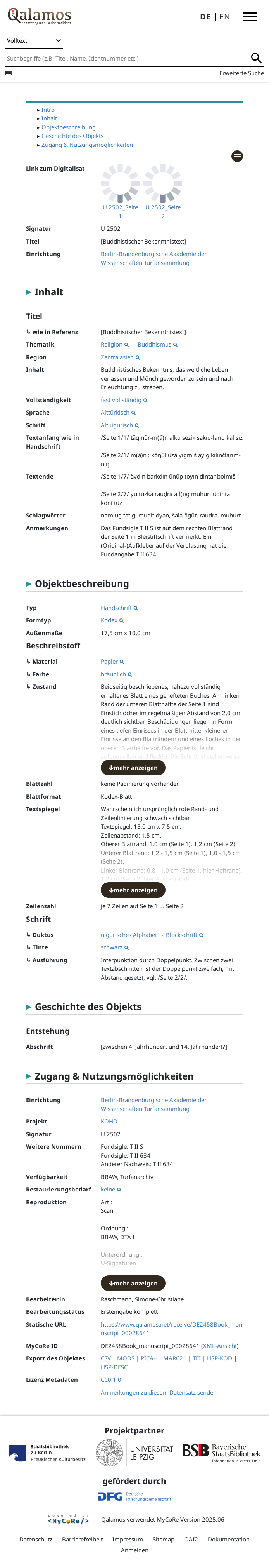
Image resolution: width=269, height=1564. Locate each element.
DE (205, 16)
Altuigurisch (120, 425)
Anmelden (134, 1550)
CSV (106, 1358)
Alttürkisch (118, 412)
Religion (115, 344)
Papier (112, 661)
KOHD (109, 1121)
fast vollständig (124, 400)
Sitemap (163, 1539)
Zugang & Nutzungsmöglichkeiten (87, 144)
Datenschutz (35, 1539)
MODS (125, 1358)
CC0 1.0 (111, 1379)
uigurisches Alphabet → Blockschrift (152, 935)
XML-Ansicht (220, 1346)
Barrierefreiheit (82, 1539)
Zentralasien (120, 357)
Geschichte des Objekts (72, 135)
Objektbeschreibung (68, 127)
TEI (197, 1358)
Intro (48, 109)
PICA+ (149, 1358)
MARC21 (174, 1358)
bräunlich (116, 674)
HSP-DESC (114, 1367)
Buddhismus (158, 344)
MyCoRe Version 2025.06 (190, 1519)
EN (224, 16)
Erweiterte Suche (241, 73)
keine (111, 1189)
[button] (249, 16)
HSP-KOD (219, 1358)
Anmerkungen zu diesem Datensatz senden (159, 1392)
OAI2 (191, 1539)
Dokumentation (229, 1539)
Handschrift (119, 607)
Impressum (127, 1539)
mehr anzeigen (133, 768)
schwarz (115, 947)
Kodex (112, 620)
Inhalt (49, 118)
